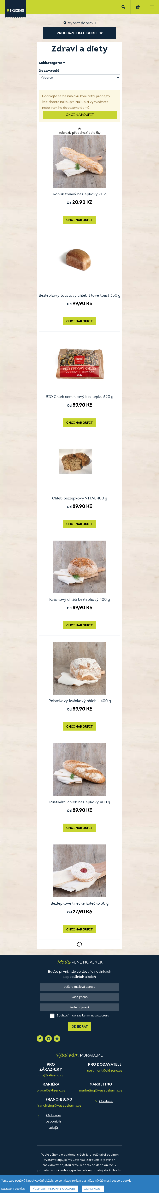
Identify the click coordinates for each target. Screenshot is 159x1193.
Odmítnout (93, 1189)
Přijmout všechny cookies (54, 1189)
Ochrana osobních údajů (53, 1122)
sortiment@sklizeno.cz (104, 1070)
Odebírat (79, 1026)
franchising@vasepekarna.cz (59, 1105)
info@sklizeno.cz (51, 1075)
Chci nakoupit (80, 115)
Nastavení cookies (13, 1188)
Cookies (106, 1101)
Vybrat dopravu (82, 23)
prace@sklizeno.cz (51, 1090)
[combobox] (79, 77)
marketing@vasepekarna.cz (100, 1090)
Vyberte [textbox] (47, 77)
